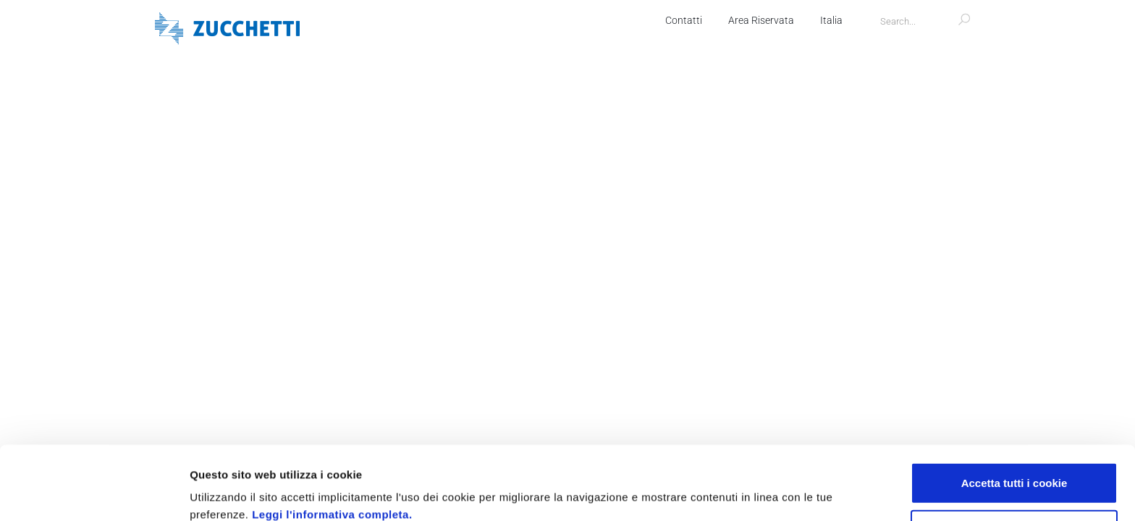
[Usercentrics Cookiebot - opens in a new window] (93, 493)
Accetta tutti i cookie (1014, 413)
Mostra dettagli (769, 492)
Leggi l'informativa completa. (332, 445)
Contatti (683, 20)
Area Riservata (761, 20)
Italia (831, 20)
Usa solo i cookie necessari (1014, 461)
